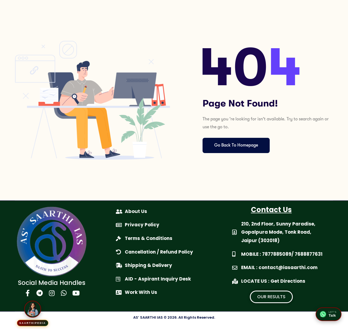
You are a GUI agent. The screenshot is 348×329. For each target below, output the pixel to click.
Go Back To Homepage (238, 145)
